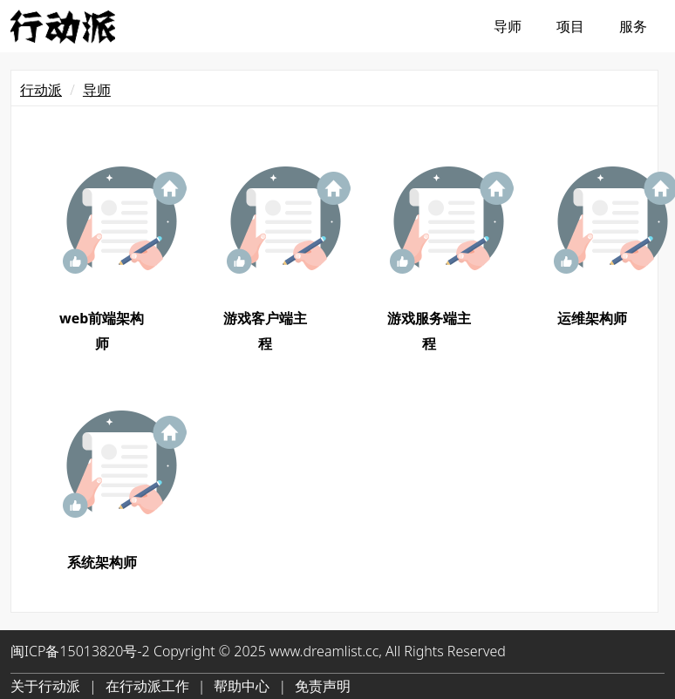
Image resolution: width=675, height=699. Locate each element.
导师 (508, 26)
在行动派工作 (147, 686)
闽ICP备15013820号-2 (80, 651)
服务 (633, 26)
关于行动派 (45, 686)
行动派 (41, 89)
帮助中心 (241, 686)
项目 (570, 26)
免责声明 (323, 686)
